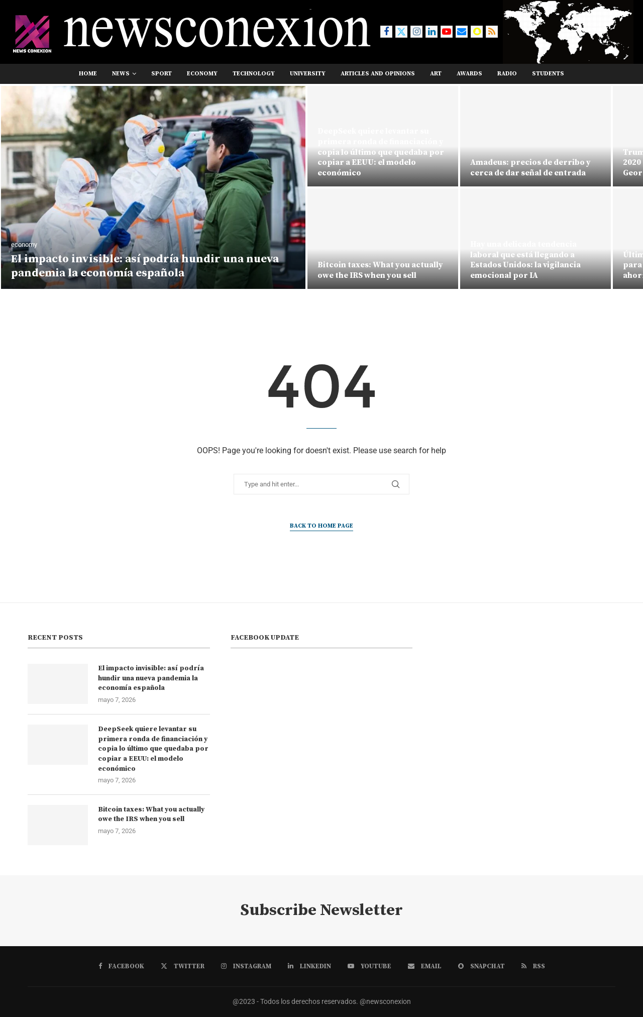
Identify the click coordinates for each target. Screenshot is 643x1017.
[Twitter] (401, 32)
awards (469, 73)
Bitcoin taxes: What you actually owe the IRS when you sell (380, 270)
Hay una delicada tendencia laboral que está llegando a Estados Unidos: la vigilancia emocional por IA (525, 259)
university (308, 73)
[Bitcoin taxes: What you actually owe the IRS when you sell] (382, 238)
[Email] (462, 32)
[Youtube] (447, 32)
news (121, 73)
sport (161, 73)
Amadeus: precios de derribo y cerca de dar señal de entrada (530, 167)
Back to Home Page (321, 526)
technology (254, 73)
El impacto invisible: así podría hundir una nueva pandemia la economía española (145, 266)
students (548, 73)
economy (202, 73)
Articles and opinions (378, 73)
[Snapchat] (477, 32)
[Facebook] (386, 32)
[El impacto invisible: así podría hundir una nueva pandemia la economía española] (153, 187)
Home (88, 73)
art (436, 73)
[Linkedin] (431, 32)
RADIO (507, 73)
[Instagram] (416, 32)
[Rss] (492, 32)
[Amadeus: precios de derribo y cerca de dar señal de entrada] (535, 136)
